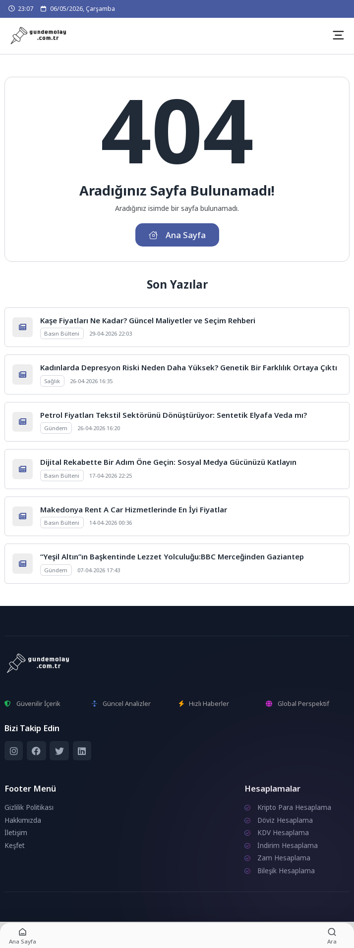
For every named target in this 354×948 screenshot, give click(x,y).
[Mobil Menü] (338, 35)
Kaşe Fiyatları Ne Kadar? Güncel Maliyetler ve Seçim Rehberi (147, 320)
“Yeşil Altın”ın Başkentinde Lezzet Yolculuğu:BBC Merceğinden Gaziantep (172, 556)
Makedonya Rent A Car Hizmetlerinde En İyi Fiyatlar (133, 509)
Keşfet (14, 845)
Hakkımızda (22, 820)
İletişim (15, 832)
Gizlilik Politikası (29, 807)
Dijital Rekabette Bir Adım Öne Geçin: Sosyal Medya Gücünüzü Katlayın (168, 462)
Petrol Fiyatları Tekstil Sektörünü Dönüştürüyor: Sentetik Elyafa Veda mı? (173, 415)
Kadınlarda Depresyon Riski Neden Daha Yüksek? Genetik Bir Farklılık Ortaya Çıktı (188, 367)
